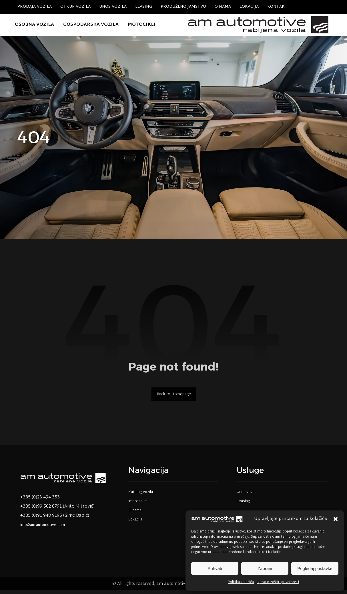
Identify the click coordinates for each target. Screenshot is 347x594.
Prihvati (215, 568)
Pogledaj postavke (314, 568)
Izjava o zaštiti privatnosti (278, 582)
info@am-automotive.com (42, 528)
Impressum (137, 504)
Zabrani (265, 568)
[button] (335, 519)
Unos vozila (246, 495)
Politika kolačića (241, 582)
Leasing (243, 504)
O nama (134, 513)
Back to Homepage (173, 397)
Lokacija (135, 523)
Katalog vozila (140, 495)
